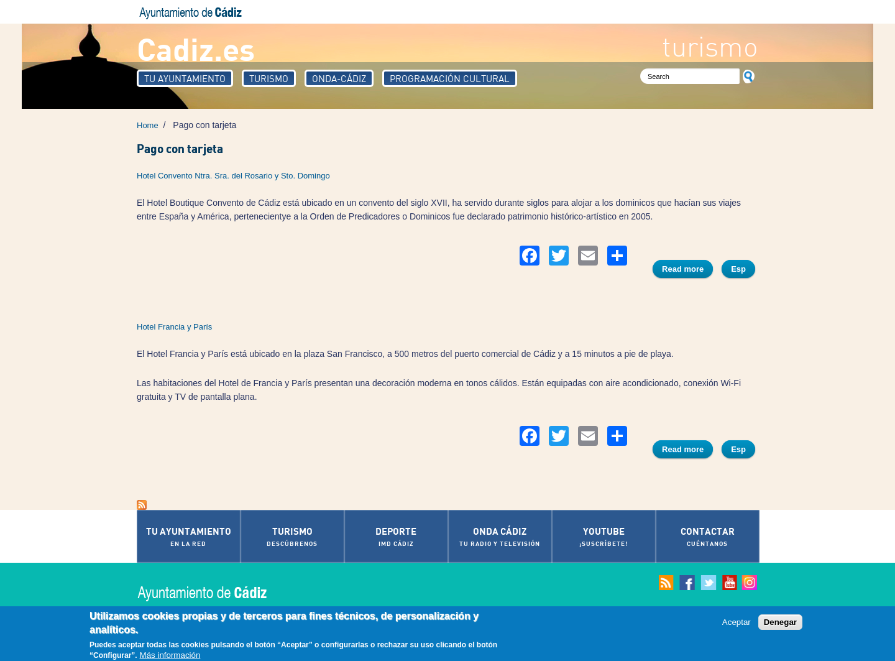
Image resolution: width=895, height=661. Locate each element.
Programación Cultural (450, 78)
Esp (738, 269)
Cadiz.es (196, 48)
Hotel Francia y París (174, 326)
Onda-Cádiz (339, 78)
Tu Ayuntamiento (185, 78)
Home (147, 125)
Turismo (268, 78)
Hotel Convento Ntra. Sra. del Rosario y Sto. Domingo (233, 175)
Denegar (780, 622)
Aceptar (736, 622)
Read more (687, 270)
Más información (170, 655)
